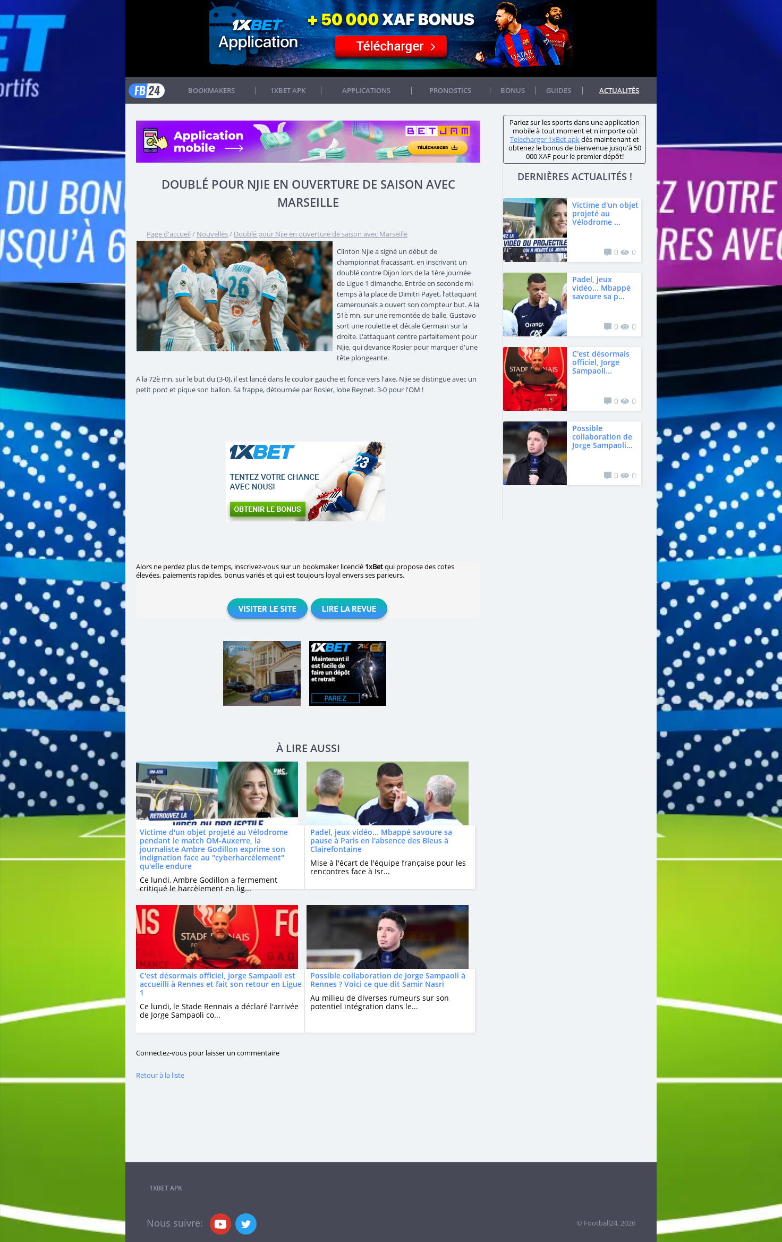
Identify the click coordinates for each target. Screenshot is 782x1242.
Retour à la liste (160, 1075)
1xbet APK (287, 90)
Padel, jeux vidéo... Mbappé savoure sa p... (601, 287)
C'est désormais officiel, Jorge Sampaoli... (601, 362)
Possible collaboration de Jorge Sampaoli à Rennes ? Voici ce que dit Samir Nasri (387, 979)
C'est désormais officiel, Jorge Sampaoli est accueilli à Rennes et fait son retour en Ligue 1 (221, 984)
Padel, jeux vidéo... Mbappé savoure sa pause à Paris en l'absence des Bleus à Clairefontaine (381, 840)
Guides (558, 90)
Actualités (619, 90)
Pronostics (450, 90)
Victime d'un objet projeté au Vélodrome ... (605, 213)
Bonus (512, 90)
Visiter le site (267, 608)
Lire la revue (349, 608)
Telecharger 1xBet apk (545, 139)
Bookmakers (211, 90)
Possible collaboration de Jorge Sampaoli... (602, 436)
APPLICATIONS (366, 90)
